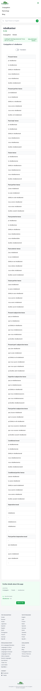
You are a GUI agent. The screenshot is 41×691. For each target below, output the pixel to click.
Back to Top (20, 602)
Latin (23, 619)
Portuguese (4, 632)
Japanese (3, 623)
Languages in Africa (6, 647)
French (13, 590)
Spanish (3, 626)
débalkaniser (7, 598)
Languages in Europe (6, 651)
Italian (23, 623)
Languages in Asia (6, 654)
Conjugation (6, 7)
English (3, 628)
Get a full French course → (32, 39)
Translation (23, 49)
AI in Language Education (7, 645)
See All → (3, 639)
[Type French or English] (20, 21)
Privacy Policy (25, 656)
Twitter (4, 675)
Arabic (3, 621)
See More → (4, 667)
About (23, 647)
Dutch (2, 630)
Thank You (4, 662)
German (3, 636)
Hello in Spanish (5, 656)
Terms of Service (26, 654)
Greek (3, 617)
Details (15, 34)
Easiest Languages (6, 658)
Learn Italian (4, 664)
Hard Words (4, 660)
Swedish (24, 632)
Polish (23, 636)
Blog (3, 14)
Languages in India (6, 649)
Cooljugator (6, 590)
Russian (3, 619)
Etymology (5, 11)
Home (23, 645)
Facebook (4, 673)
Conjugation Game (26, 651)
